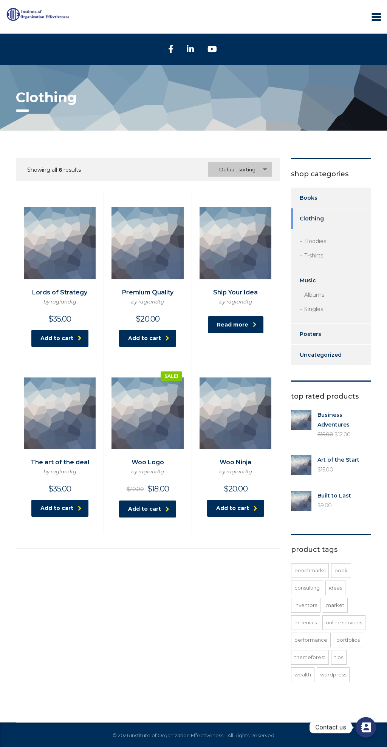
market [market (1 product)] (335, 605)
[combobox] (240, 169)
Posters (310, 334)
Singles (313, 309)
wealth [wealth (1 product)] (302, 675)
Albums (314, 294)
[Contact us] (366, 727)
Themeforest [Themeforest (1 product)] (309, 657)
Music (308, 280)
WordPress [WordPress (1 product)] (333, 675)
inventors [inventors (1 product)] (305, 605)
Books (308, 197)
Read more (237, 324)
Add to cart (61, 338)
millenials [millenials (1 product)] (305, 622)
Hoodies (315, 241)
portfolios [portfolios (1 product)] (348, 640)
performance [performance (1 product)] (310, 640)
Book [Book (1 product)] (341, 570)
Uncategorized (321, 354)
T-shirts (313, 255)
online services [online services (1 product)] (344, 622)
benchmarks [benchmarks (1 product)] (309, 570)
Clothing (312, 218)
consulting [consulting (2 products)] (307, 588)
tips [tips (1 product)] (338, 657)
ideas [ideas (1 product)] (335, 588)
